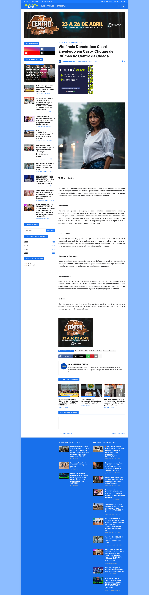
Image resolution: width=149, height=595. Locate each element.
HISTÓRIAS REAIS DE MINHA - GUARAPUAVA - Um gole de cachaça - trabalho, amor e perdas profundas (114, 402)
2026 (39, 253)
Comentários (31, 266)
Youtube (122, 1)
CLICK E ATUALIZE (47, 6)
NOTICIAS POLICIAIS (95, 351)
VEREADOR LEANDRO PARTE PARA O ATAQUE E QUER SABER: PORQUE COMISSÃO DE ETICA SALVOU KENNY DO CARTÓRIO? (79, 478)
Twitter (116, 1)
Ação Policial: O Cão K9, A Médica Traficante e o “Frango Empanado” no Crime (45, 166)
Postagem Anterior (66, 433)
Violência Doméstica (109, 351)
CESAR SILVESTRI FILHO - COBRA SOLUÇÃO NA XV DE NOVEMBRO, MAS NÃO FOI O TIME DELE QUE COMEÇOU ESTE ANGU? (45, 179)
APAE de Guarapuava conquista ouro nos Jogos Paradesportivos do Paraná (114, 569)
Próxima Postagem (117, 433)
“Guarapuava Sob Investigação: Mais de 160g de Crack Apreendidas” (91, 401)
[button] (118, 6)
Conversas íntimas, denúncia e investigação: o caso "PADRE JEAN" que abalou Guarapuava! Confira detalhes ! (45, 120)
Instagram (102, 1)
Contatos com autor (46, 1)
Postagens (30, 264)
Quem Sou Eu (35, 1)
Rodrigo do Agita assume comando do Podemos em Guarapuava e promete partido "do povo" (114, 480)
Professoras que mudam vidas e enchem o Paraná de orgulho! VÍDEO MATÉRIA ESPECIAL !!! (68, 402)
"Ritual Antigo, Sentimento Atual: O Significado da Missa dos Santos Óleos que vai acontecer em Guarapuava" (45, 194)
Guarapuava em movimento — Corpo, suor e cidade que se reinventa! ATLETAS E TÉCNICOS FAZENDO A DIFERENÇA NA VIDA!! (114, 466)
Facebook (109, 1)
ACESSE (26, 1)
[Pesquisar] (35, 230)
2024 (39, 246)
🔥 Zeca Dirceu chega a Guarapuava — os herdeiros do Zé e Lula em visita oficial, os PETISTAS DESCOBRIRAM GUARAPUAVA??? (115, 451)
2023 (39, 242)
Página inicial (62, 42)
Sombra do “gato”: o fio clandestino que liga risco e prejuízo (80, 465)
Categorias (61, 6)
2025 (39, 249)
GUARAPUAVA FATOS (76, 42)
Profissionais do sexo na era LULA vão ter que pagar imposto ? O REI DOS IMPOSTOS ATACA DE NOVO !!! (45, 134)
